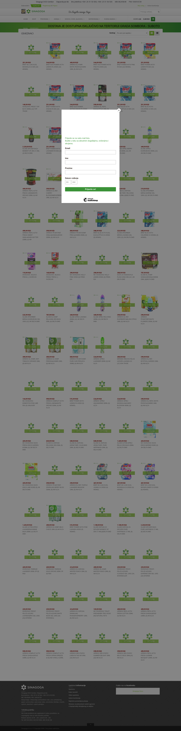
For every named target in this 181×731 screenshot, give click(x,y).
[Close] (119, 110)
